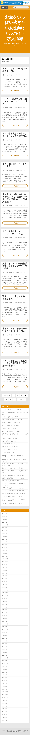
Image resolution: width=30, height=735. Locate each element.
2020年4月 (4, 714)
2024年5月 (4, 576)
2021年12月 (5, 658)
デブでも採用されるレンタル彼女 (10, 425)
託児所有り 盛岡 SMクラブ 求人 (10, 417)
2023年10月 (5, 595)
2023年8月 (4, 601)
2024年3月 (4, 581)
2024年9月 (4, 564)
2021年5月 (4, 677)
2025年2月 (4, 550)
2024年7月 (4, 570)
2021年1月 (4, 689)
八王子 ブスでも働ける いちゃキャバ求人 (13, 488)
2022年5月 (4, 643)
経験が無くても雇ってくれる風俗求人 (11, 410)
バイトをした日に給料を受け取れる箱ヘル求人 (14, 490)
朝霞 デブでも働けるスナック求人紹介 (12, 419)
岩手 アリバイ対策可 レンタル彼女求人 (12, 468)
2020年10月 (5, 697)
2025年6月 (4, 539)
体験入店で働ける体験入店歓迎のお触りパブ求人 (14, 493)
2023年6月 (4, 607)
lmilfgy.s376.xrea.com (20, 75)
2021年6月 (4, 675)
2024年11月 (5, 559)
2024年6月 (4, 573)
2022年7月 (4, 638)
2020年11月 (5, 694)
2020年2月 (4, 720)
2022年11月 (5, 626)
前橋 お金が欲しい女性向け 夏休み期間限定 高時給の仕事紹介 (14, 363)
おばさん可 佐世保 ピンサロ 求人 (10, 449)
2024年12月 (5, 556)
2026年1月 (4, 519)
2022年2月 (4, 652)
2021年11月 (5, 660)
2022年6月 (4, 641)
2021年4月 (4, 680)
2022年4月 (4, 646)
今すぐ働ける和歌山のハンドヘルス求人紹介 (13, 475)
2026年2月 (4, 516)
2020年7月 (4, 706)
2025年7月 (4, 536)
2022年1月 (4, 655)
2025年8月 (4, 533)
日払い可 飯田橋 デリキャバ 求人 (10, 452)
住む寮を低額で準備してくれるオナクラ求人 (13, 478)
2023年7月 (4, 604)
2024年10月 (5, 561)
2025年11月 (5, 525)
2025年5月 (4, 542)
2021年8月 (4, 669)
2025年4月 (4, 544)
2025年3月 (4, 547)
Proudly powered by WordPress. (12, 731)
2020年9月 (4, 700)
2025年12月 (5, 522)
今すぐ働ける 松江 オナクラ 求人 (10, 446)
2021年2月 (4, 686)
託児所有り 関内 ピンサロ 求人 (10, 428)
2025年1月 (4, 553)
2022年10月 (5, 629)
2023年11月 (5, 593)
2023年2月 (4, 618)
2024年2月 (4, 584)
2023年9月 (4, 598)
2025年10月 (5, 527)
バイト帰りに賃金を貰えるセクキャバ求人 (12, 503)
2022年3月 (4, 649)
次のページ (21, 399)
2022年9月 (4, 632)
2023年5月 (4, 610)
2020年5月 (4, 711)
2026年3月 (4, 513)
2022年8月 (4, 635)
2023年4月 (4, 612)
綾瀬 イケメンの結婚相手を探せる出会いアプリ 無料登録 (14, 266)
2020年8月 (4, 703)
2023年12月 (5, 590)
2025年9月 (4, 530)
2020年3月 (4, 717)
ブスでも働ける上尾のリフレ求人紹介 (11, 431)
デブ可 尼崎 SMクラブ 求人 (9, 441)
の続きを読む (15, 91)
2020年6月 (4, 709)
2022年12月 (5, 624)
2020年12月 (5, 692)
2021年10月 (5, 663)
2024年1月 (4, 587)
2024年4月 (4, 578)
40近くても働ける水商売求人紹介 (10, 480)
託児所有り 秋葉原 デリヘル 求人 (10, 438)
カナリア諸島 (23, 731)
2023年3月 (4, 615)
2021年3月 (4, 683)
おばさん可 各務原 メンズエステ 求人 (11, 422)
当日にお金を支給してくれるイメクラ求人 (12, 496)
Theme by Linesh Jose (15, 733)
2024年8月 (4, 567)
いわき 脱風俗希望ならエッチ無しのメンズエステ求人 (14, 101)
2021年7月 (4, 672)
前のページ (7, 395)
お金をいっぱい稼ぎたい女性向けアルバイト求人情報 (15, 28)
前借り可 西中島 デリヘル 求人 (10, 444)
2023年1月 (4, 621)
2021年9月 (4, 666)
